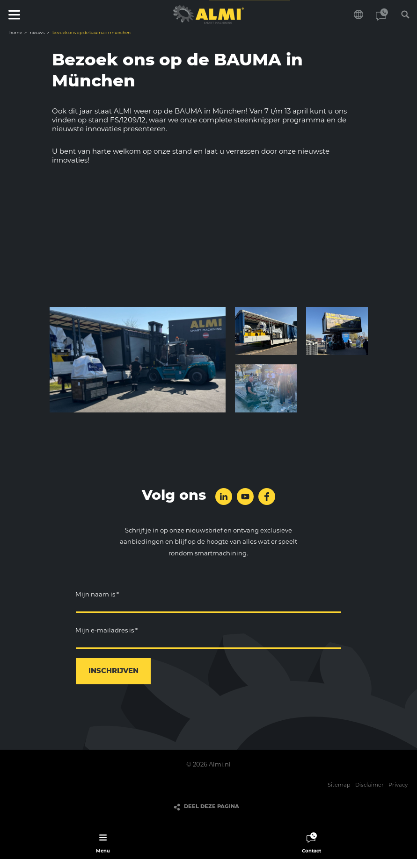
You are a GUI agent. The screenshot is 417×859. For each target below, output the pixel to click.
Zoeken (405, 14)
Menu (14, 14)
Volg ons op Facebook (266, 496)
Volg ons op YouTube (245, 496)
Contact (382, 14)
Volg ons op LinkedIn (223, 496)
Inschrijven (113, 671)
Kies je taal (358, 14)
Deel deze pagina (211, 806)
